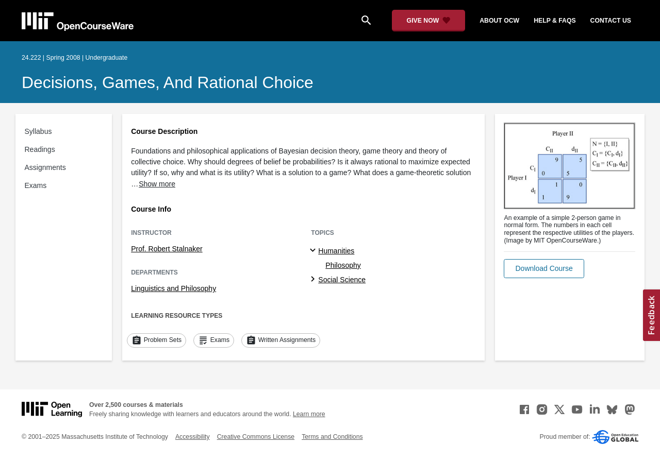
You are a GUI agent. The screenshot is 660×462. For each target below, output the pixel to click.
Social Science (342, 280)
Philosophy (343, 265)
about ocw (499, 20)
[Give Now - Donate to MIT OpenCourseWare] (429, 20)
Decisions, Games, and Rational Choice (168, 82)
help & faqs (554, 20)
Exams (36, 185)
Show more (157, 184)
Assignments (45, 167)
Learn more (309, 414)
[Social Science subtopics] (314, 279)
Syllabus (38, 131)
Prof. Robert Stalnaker (167, 249)
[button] (544, 268)
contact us (610, 20)
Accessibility (192, 436)
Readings (40, 149)
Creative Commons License (255, 436)
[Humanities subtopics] (314, 251)
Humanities (336, 251)
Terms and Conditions (332, 436)
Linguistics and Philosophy (173, 288)
